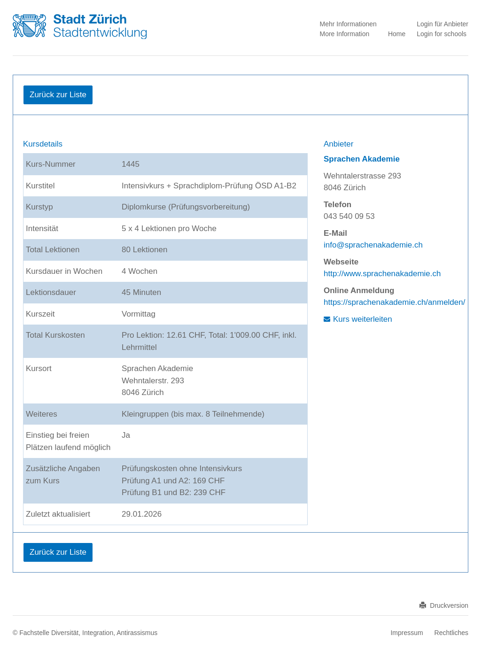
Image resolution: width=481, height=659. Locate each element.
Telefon (337, 204)
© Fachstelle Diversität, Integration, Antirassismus (85, 632)
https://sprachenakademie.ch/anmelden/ (394, 302)
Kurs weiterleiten (362, 319)
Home (396, 34)
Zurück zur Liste (58, 94)
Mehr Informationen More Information (347, 29)
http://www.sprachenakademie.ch (382, 273)
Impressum (406, 632)
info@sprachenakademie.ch (373, 244)
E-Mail (335, 233)
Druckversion (443, 605)
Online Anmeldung (359, 290)
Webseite (341, 261)
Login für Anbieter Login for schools (442, 29)
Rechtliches (451, 632)
